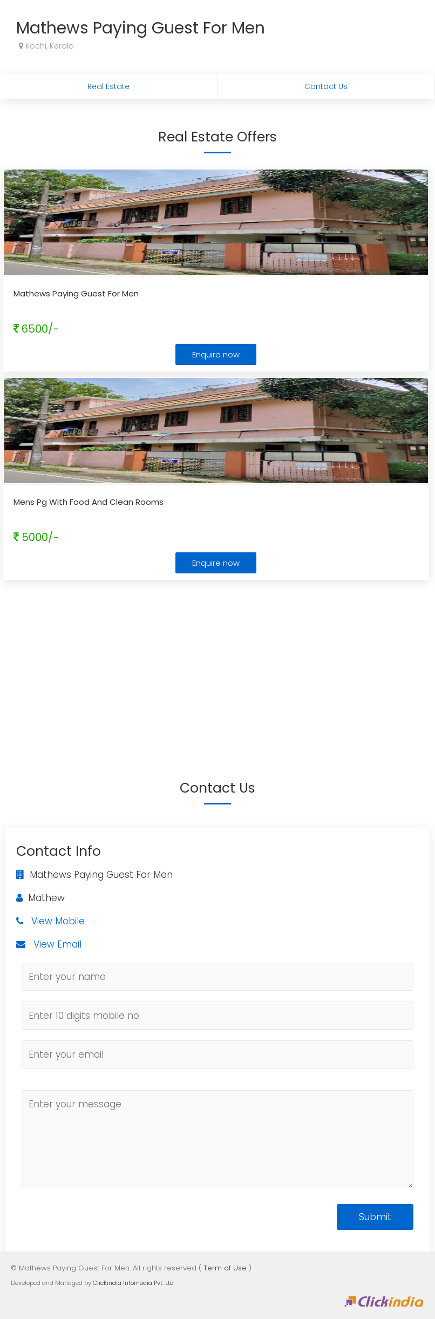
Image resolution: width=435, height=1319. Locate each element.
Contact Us (326, 86)
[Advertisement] (217, 663)
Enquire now (216, 354)
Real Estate (108, 86)
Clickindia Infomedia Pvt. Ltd (133, 1283)
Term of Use (225, 1268)
